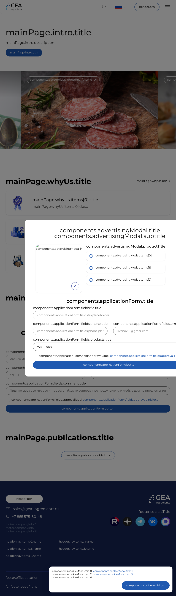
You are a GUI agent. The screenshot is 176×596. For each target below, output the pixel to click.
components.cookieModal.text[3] (113, 574)
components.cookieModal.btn (145, 585)
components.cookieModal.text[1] (113, 571)
